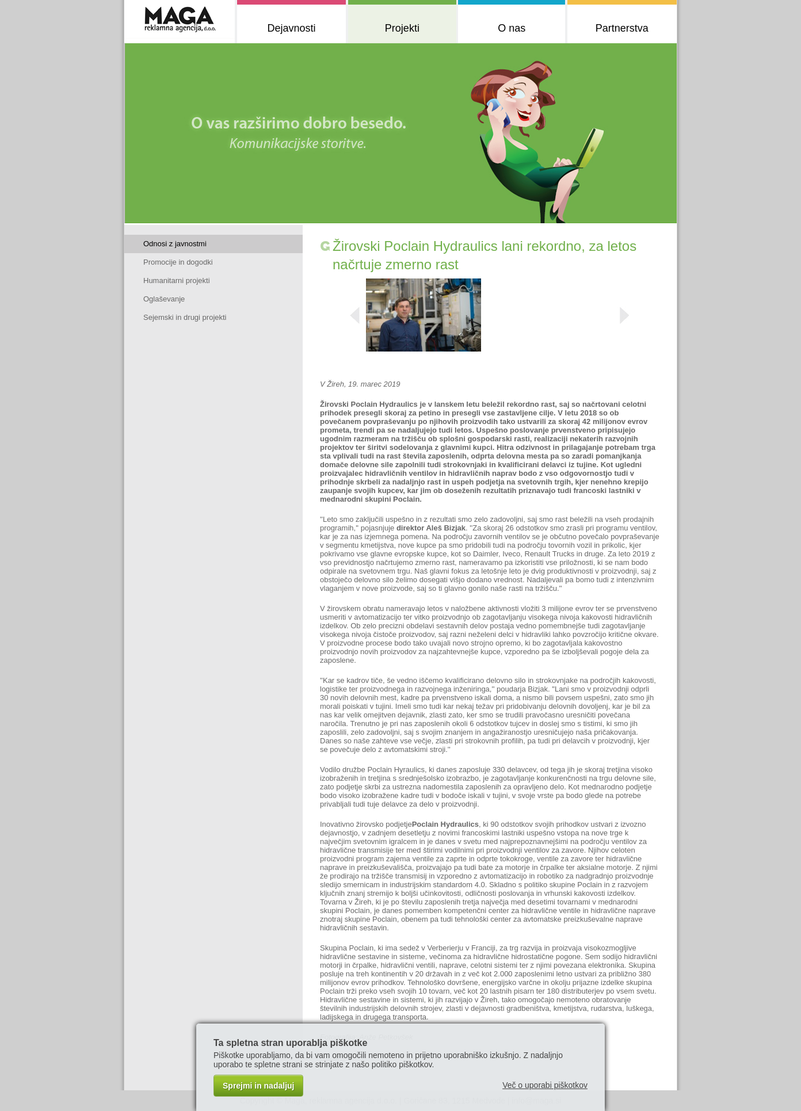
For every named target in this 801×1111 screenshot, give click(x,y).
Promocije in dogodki (178, 262)
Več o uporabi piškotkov (545, 1085)
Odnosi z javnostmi (175, 243)
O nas (511, 28)
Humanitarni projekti (176, 280)
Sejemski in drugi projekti (185, 317)
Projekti (402, 28)
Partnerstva (622, 28)
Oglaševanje (164, 299)
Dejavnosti (291, 28)
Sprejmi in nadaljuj (258, 1085)
